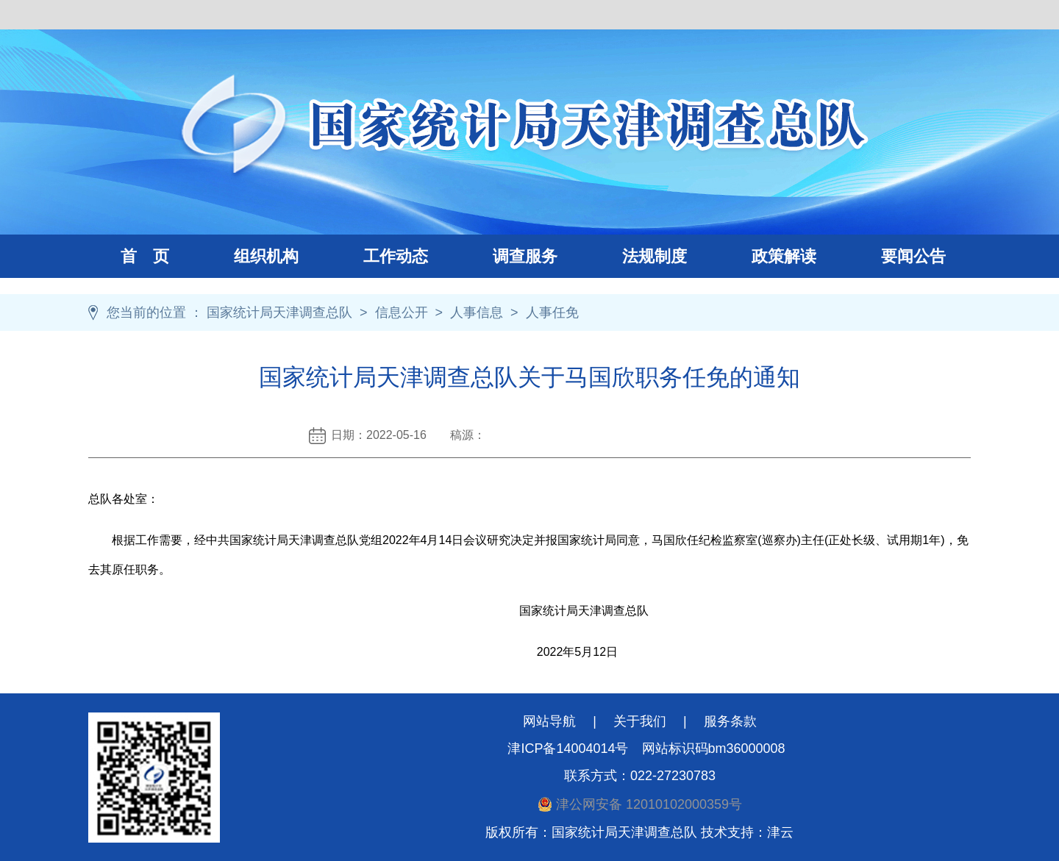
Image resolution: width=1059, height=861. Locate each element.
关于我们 (639, 721)
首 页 (145, 256)
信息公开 (401, 312)
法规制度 (638, 256)
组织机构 (250, 256)
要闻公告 (913, 256)
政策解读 (784, 256)
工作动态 (379, 256)
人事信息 (476, 312)
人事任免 (552, 312)
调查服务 (508, 256)
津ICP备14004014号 (567, 748)
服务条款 (730, 721)
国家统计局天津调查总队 (279, 312)
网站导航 (549, 721)
